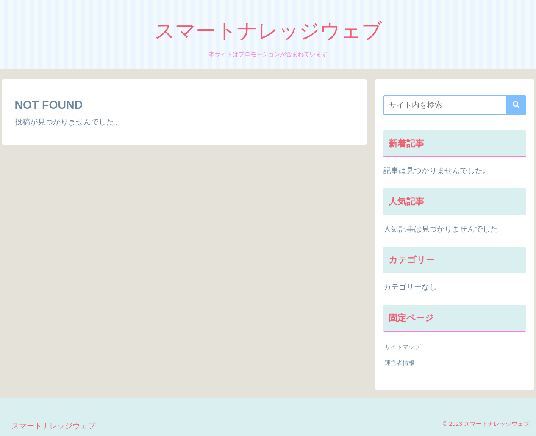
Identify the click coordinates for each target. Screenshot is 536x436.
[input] (454, 105)
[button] (516, 105)
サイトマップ (402, 346)
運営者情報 (399, 362)
